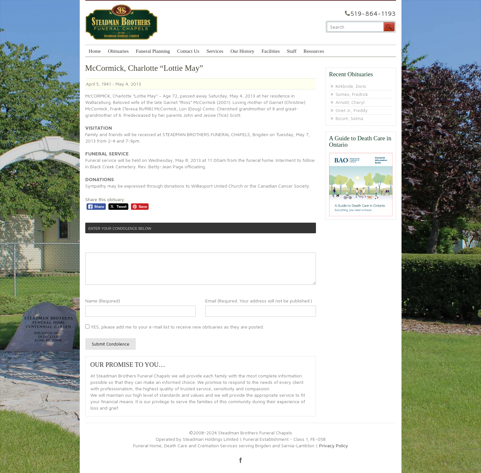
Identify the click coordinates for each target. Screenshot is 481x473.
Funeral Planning (153, 51)
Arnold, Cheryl (350, 102)
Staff (291, 51)
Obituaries (118, 51)
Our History (242, 51)
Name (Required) (102, 300)
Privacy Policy (333, 445)
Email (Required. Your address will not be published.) (258, 300)
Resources (313, 51)
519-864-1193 (373, 13)
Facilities (271, 51)
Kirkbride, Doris (351, 86)
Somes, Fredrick (352, 94)
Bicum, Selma (349, 118)
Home (95, 51)
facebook (240, 460)
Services (215, 51)
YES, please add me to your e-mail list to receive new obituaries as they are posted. (174, 326)
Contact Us (188, 51)
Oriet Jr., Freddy (352, 110)
